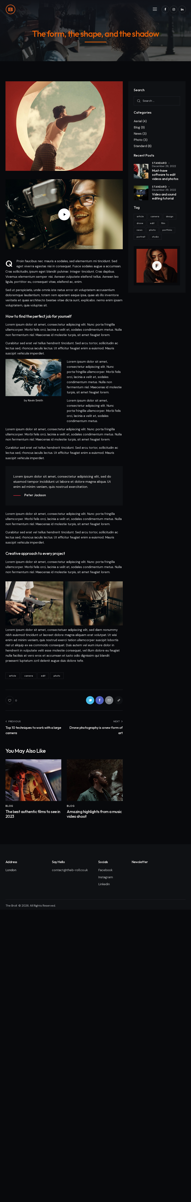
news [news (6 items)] (139, 229)
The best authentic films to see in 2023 (32, 814)
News (138, 134)
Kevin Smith (35, 400)
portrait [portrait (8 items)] (141, 236)
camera (28, 675)
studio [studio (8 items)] (155, 236)
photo (57, 675)
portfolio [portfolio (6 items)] (167, 229)
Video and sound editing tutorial (164, 196)
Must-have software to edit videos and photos (165, 175)
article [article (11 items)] (140, 216)
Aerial (138, 121)
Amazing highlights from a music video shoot (94, 814)
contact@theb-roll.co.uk (70, 870)
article (12, 675)
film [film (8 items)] (163, 223)
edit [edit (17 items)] (152, 223)
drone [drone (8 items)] (140, 223)
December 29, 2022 (164, 166)
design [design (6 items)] (169, 216)
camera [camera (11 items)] (155, 216)
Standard (140, 146)
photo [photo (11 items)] (152, 229)
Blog (9, 806)
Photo (138, 140)
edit (43, 675)
